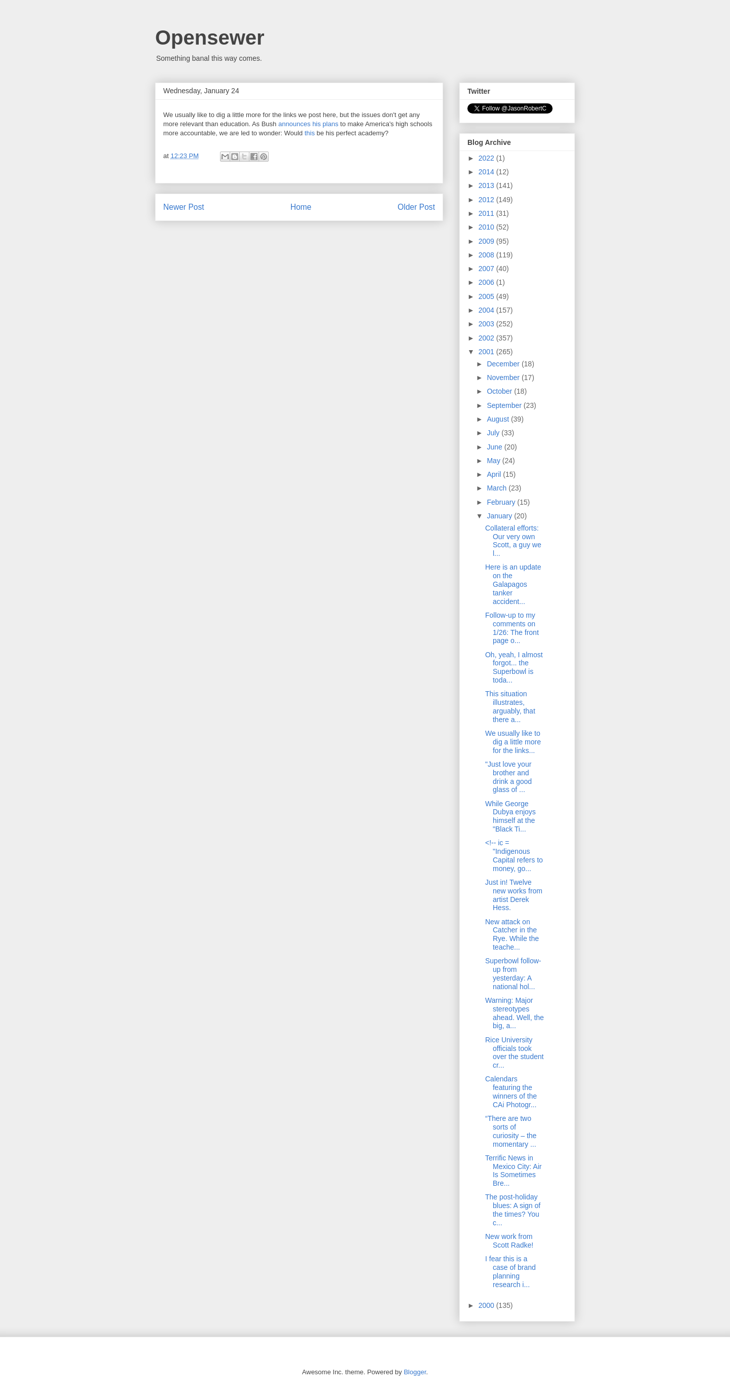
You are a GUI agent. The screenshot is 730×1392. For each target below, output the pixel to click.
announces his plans (308, 124)
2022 (487, 158)
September (505, 405)
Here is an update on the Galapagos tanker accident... (513, 584)
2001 (487, 352)
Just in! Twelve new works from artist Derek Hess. (513, 895)
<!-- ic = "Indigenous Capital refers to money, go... (514, 855)
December (504, 364)
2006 (487, 282)
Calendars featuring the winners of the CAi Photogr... (511, 1091)
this (310, 133)
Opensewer (210, 37)
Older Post (416, 207)
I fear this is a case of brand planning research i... (510, 1271)
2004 (487, 310)
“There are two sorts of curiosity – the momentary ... (510, 1131)
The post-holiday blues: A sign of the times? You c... (512, 1209)
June (495, 447)
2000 (487, 1305)
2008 (487, 255)
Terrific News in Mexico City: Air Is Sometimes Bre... (513, 1170)
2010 (487, 227)
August (498, 419)
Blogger (415, 1372)
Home (301, 207)
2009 (487, 241)
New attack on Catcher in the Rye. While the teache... (512, 934)
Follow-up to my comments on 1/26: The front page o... (512, 628)
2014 (487, 172)
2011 (487, 213)
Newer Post (183, 207)
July (494, 433)
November (504, 377)
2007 (487, 269)
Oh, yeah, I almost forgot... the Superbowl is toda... (514, 667)
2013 (487, 185)
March (497, 488)
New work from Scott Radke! (509, 1240)
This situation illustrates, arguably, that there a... (510, 706)
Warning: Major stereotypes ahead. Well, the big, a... (514, 1013)
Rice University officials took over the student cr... (514, 1052)
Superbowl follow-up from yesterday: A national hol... (513, 973)
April (495, 474)
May (494, 461)
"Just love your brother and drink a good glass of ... (508, 777)
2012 (487, 200)
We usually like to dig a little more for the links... (513, 742)
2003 (487, 324)
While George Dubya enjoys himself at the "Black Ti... (510, 816)
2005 (487, 296)
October (500, 391)
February (502, 502)
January (500, 516)
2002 (487, 338)
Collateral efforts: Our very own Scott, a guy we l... (513, 540)
